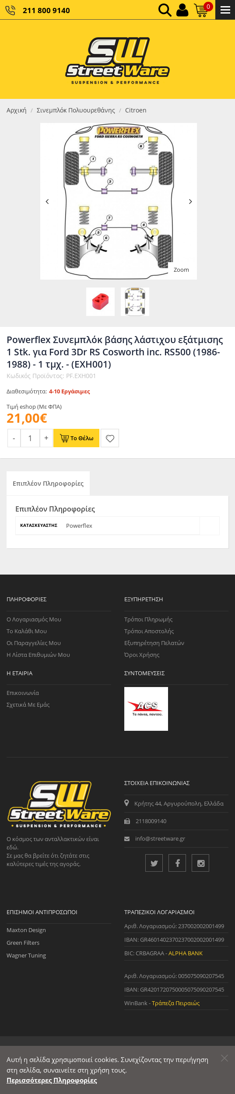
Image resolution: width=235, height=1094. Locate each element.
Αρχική (17, 110)
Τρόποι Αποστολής (149, 631)
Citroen (136, 110)
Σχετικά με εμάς (28, 704)
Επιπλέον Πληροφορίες (48, 483)
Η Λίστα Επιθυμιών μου (38, 655)
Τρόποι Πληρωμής (148, 619)
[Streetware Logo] (117, 59)
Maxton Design (26, 930)
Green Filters (23, 943)
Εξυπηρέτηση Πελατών (154, 643)
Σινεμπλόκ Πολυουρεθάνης (76, 110)
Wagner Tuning (26, 955)
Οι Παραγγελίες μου (34, 643)
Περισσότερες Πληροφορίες (52, 1080)
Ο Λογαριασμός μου (34, 619)
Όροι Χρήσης (141, 655)
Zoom (181, 270)
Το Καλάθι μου (27, 631)
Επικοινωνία (23, 693)
